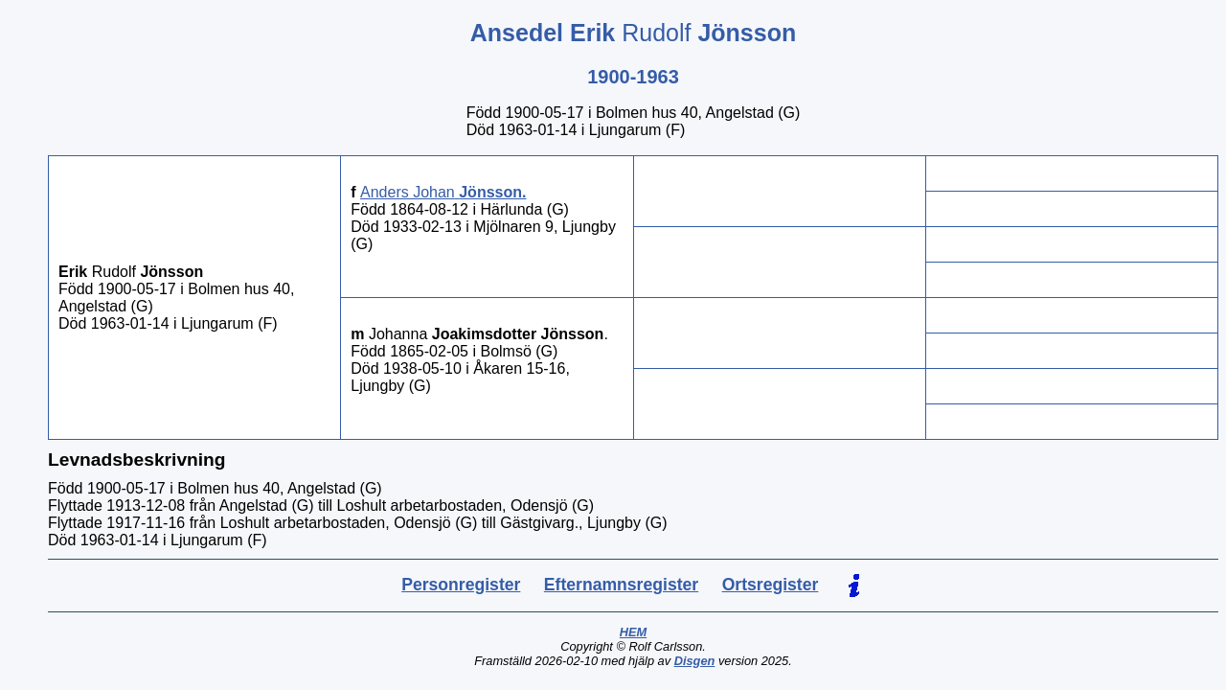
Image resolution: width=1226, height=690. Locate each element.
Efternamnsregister (621, 584)
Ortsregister (770, 584)
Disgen (694, 661)
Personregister (460, 584)
